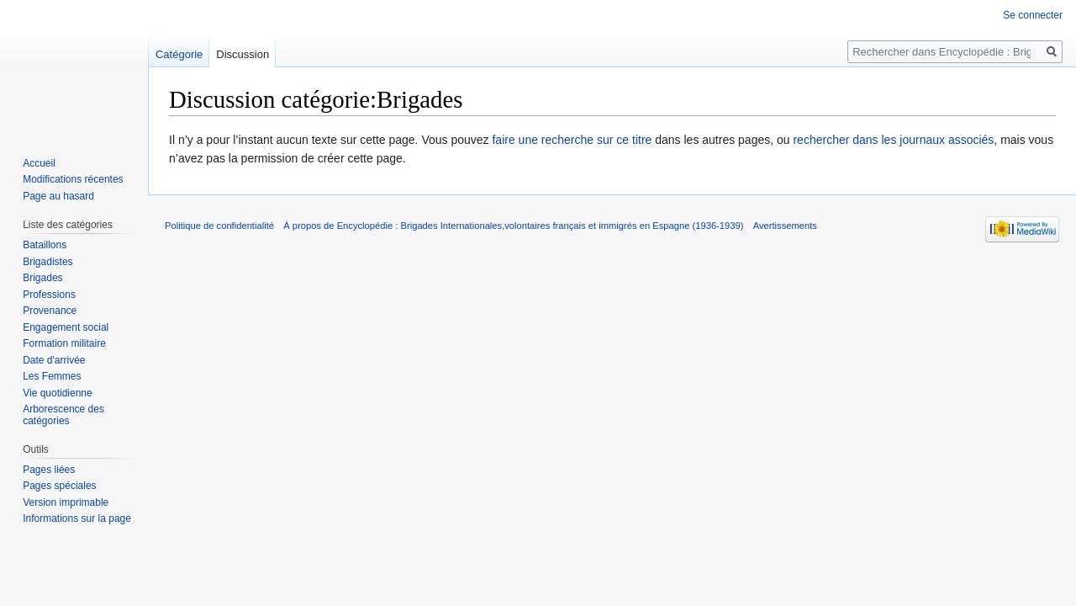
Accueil (39, 163)
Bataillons (44, 245)
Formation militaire (64, 343)
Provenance (49, 310)
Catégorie (179, 54)
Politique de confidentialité (219, 226)
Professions (49, 294)
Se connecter (1033, 15)
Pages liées (49, 470)
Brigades (42, 278)
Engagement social (65, 327)
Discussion (242, 54)
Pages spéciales (59, 486)
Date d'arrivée (54, 360)
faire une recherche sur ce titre (571, 139)
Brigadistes (47, 262)
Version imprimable (65, 502)
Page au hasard (58, 196)
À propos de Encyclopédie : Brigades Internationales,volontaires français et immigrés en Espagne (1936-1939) (513, 226)
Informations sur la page (77, 518)
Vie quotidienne (57, 393)
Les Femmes (52, 376)
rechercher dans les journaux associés (893, 139)
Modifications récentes (73, 179)
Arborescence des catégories (63, 415)
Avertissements (785, 226)
